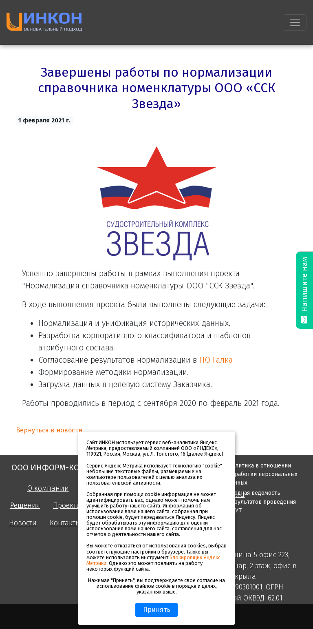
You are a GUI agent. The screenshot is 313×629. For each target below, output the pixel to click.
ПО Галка (216, 360)
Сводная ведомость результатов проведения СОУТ (262, 501)
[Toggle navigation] (295, 22)
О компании (48, 488)
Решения (25, 505)
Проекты (67, 505)
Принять (156, 609)
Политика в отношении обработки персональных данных (263, 474)
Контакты (65, 523)
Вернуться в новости (49, 430)
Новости (23, 523)
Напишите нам (304, 290)
